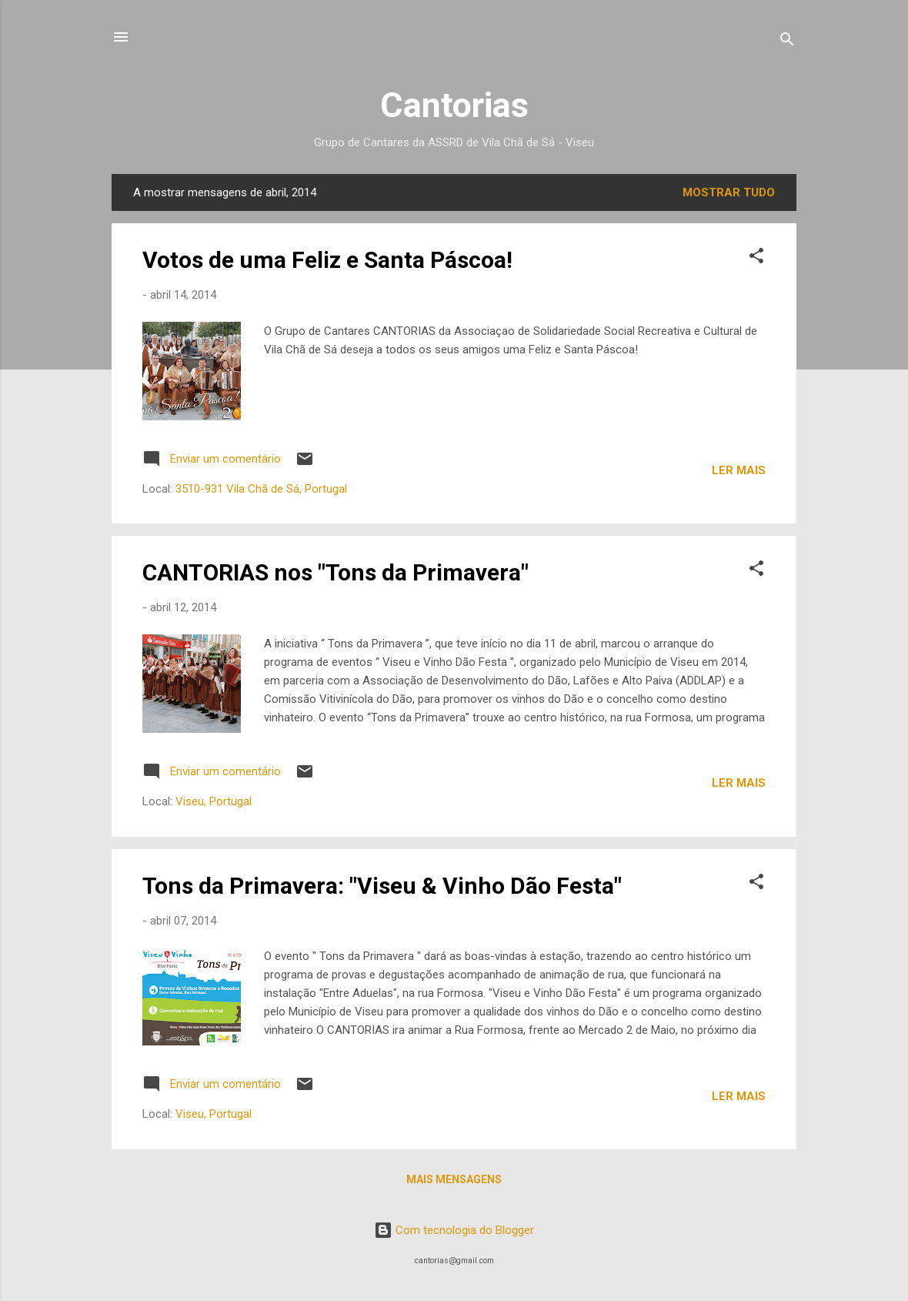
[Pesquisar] (787, 41)
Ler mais (739, 470)
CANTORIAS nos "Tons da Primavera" (335, 572)
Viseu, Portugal (213, 801)
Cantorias (454, 105)
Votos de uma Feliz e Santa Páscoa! (327, 259)
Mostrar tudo (729, 192)
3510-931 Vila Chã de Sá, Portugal (261, 489)
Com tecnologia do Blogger (454, 1230)
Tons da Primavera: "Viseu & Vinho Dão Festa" (382, 885)
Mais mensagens (454, 1179)
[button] (756, 258)
